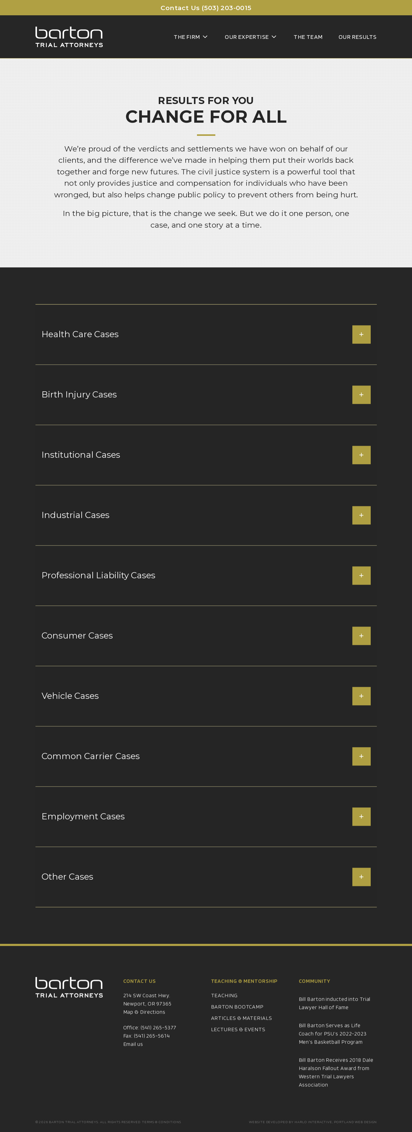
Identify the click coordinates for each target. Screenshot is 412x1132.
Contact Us (139, 995)
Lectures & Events (238, 1044)
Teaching (224, 1010)
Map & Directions (144, 1026)
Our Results (358, 37)
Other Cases (206, 891)
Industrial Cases (206, 530)
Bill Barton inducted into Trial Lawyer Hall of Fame (335, 1017)
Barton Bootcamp (237, 1021)
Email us (133, 1058)
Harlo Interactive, (314, 1121)
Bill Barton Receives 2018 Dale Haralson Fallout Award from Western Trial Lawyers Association (336, 1086)
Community (314, 995)
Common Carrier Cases (206, 771)
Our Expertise (251, 37)
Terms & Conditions (161, 1121)
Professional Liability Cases (206, 590)
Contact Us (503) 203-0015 (206, 8)
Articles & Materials (241, 1032)
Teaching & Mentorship (244, 995)
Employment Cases (206, 831)
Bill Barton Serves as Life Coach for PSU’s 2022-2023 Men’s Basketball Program (333, 1048)
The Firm (191, 37)
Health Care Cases (206, 349)
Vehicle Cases (206, 711)
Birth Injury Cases (206, 409)
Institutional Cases (206, 469)
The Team (308, 37)
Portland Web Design (355, 1121)
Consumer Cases (206, 650)
